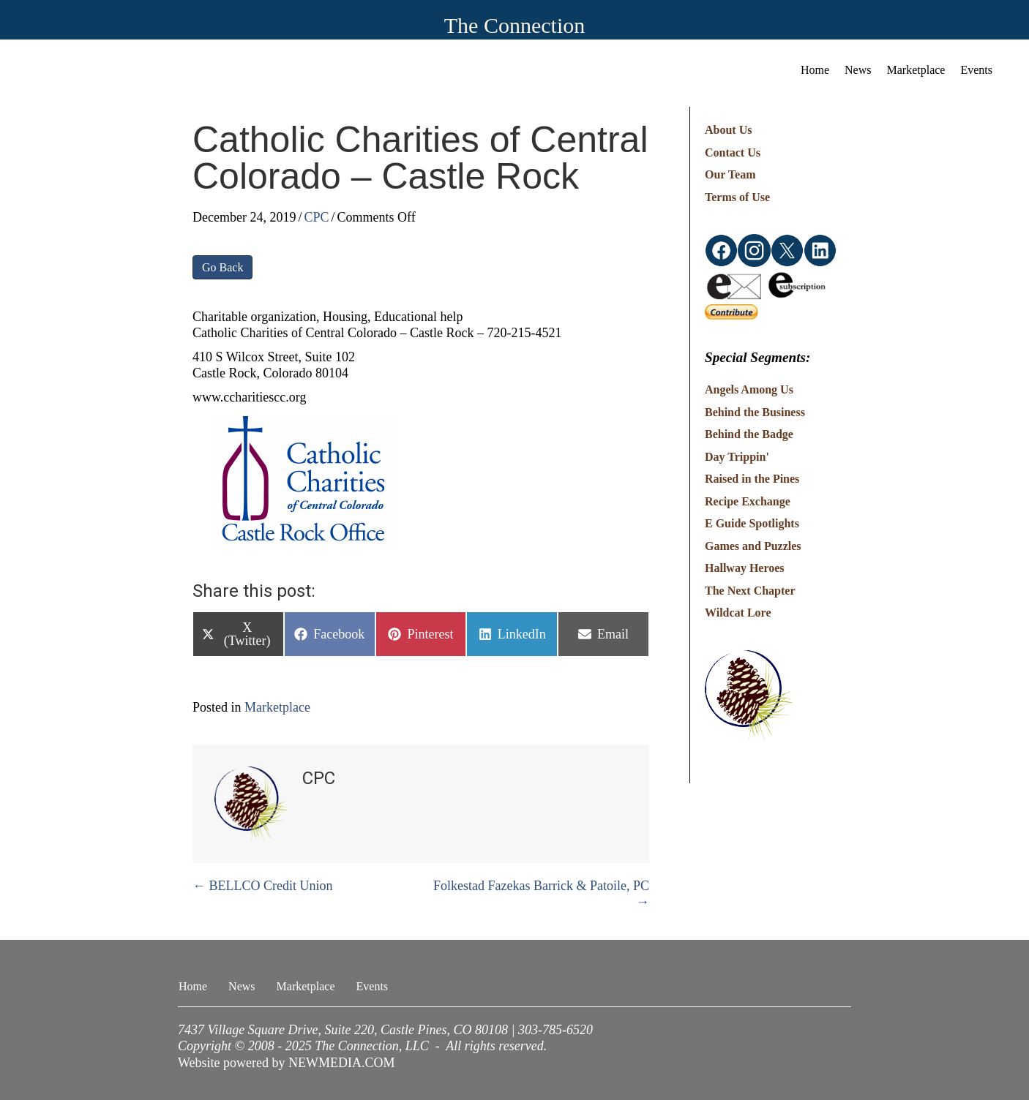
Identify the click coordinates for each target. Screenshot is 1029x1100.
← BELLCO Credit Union (262, 885)
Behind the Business (755, 412)
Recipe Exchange (747, 501)
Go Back (222, 267)
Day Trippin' (737, 457)
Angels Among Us (749, 389)
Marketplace (916, 70)
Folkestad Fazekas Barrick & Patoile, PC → (541, 894)
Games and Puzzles (753, 546)
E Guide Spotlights (752, 523)
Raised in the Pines (752, 478)
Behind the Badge (749, 434)
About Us (728, 130)
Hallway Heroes (745, 568)
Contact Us (732, 152)
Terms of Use (737, 197)
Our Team (730, 174)
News (858, 70)
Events (976, 70)
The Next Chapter (750, 590)
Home (815, 70)
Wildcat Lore (738, 612)
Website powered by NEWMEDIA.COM (286, 1062)
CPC (316, 217)
